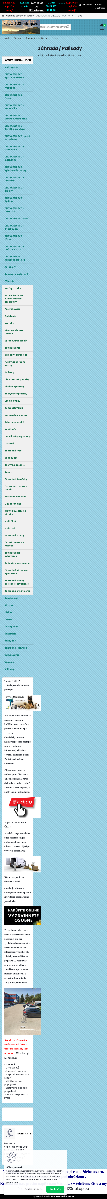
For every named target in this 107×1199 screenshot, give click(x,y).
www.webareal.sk (64, 1196)
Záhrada (17, 38)
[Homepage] (3, 16)
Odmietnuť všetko (33, 1189)
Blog (80, 15)
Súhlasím (55, 1189)
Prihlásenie (87, 4)
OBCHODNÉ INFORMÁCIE (48, 15)
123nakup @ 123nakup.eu (36, 6)
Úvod (6, 38)
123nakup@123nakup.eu (67, 1188)
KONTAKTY (67, 15)
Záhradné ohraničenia (36, 38)
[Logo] (21, 27)
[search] (67, 28)
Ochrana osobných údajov (20, 15)
